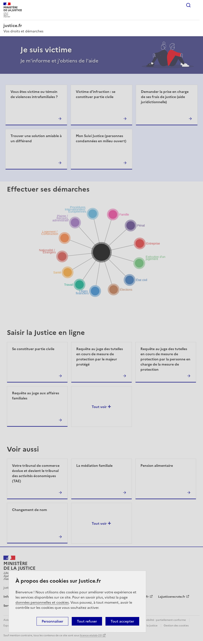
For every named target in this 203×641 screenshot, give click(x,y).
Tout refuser (87, 621)
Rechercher (188, 5)
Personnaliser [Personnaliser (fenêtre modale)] (52, 621)
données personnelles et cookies (42, 602)
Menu (197, 5)
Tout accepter (122, 621)
